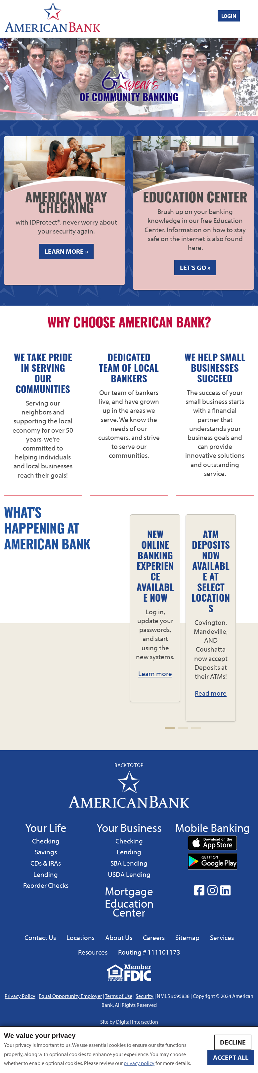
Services (222, 937)
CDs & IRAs (45, 863)
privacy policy (139, 1063)
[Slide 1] (203, 111)
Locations (80, 937)
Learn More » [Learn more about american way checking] (69, 252)
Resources (93, 952)
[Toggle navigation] (252, 19)
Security (144, 996)
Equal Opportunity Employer (70, 996)
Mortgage (129, 890)
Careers (154, 937)
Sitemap (187, 937)
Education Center (129, 908)
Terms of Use (118, 996)
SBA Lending (129, 862)
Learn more (155, 673)
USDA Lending (129, 874)
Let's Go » (195, 267)
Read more (211, 693)
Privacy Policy (20, 996)
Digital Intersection (137, 1021)
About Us (118, 937)
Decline (233, 1042)
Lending (45, 874)
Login (228, 16)
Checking (46, 840)
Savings (46, 851)
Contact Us (40, 937)
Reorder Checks (45, 885)
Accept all (230, 1057)
